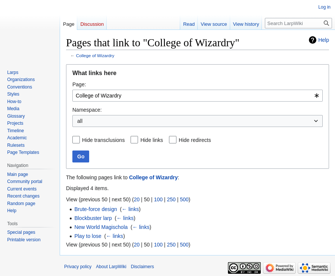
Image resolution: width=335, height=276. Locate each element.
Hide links (151, 140)
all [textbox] (79, 121)
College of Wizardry (95, 55)
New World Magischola (101, 227)
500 (184, 199)
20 (137, 199)
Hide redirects (195, 140)
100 (158, 199)
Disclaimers (142, 266)
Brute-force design (95, 209)
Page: (79, 84)
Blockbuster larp (93, 218)
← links (130, 209)
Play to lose (87, 236)
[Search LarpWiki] (298, 23)
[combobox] (197, 96)
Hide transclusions (103, 140)
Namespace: (87, 110)
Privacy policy (77, 266)
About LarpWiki (111, 266)
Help (323, 40)
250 (171, 199)
